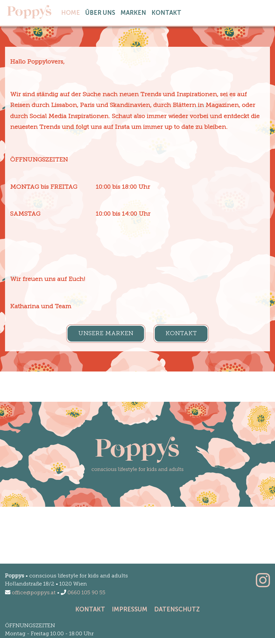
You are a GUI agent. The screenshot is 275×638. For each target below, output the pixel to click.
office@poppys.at (30, 593)
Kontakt (166, 12)
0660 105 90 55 (83, 593)
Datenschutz (177, 609)
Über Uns (100, 12)
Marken (133, 12)
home (72, 12)
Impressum (129, 609)
